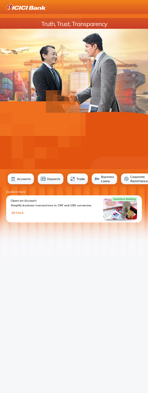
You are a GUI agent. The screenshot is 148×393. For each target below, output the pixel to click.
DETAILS (18, 213)
